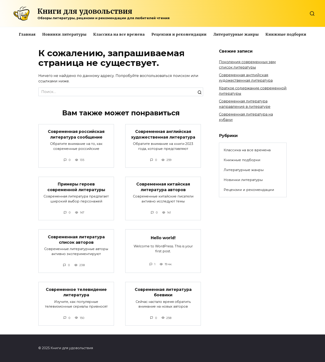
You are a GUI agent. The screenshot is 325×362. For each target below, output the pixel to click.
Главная (27, 34)
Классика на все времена (119, 34)
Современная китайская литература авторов (163, 187)
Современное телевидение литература (76, 292)
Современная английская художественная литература (163, 134)
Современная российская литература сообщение (76, 134)
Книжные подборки (285, 34)
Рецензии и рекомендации (179, 34)
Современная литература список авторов (76, 239)
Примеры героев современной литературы (76, 187)
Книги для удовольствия (84, 11)
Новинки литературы (64, 34)
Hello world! (163, 237)
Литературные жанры (236, 34)
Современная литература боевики (163, 292)
